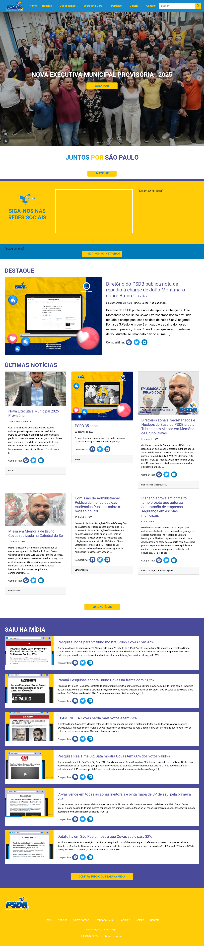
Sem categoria (81, 570)
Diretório (157, 485)
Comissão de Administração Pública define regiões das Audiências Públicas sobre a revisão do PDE (97, 504)
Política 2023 (147, 570)
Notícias (47, 5)
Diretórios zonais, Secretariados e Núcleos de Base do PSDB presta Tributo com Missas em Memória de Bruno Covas (168, 426)
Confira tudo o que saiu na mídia (102, 876)
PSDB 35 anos (86, 426)
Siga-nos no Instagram (102, 253)
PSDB (163, 302)
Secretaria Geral (93, 5)
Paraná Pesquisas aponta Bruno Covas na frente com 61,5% (106, 680)
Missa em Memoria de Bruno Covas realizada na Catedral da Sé (35, 533)
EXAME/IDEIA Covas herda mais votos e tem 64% (97, 718)
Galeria (134, 5)
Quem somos (67, 5)
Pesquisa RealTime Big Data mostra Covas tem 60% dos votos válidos (114, 756)
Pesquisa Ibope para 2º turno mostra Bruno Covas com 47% (106, 642)
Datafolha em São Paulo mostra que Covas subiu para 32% (105, 836)
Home (33, 5)
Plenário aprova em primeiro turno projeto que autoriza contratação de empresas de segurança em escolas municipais (164, 507)
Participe (116, 5)
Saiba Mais (102, 85)
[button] (15, 78)
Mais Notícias (102, 606)
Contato (151, 5)
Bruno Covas (141, 302)
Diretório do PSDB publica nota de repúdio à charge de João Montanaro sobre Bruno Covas (145, 289)
